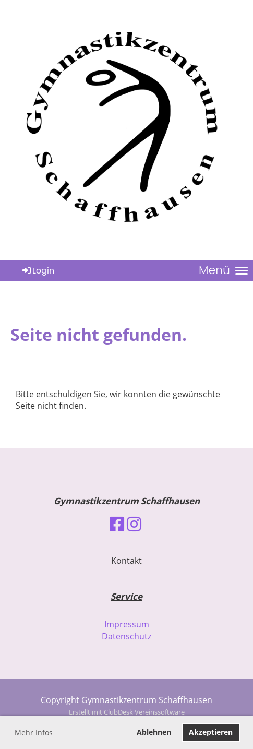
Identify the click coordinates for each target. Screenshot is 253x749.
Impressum (126, 624)
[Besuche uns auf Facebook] (117, 524)
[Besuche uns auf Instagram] (134, 524)
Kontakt (126, 560)
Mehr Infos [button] (34, 733)
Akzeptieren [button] (211, 732)
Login (37, 271)
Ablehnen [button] (154, 732)
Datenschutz (126, 636)
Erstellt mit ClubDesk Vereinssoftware (127, 712)
